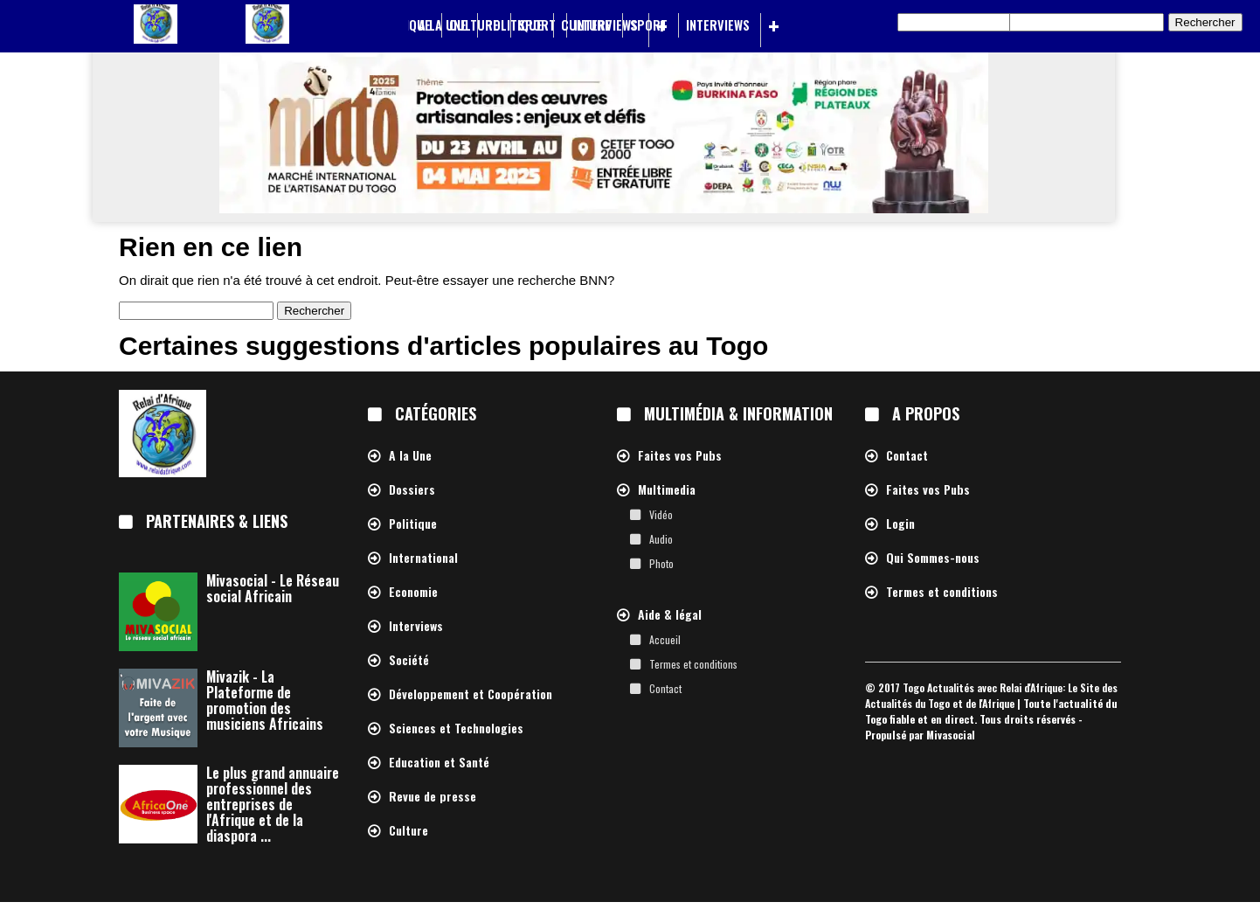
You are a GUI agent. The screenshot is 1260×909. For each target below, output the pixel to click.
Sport (649, 25)
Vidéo (661, 514)
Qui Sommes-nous (933, 558)
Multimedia (667, 490)
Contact (665, 688)
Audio (661, 538)
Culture (586, 25)
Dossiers (412, 490)
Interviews (718, 25)
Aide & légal (670, 615)
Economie (413, 592)
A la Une (443, 25)
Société (409, 660)
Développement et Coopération (470, 694)
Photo (661, 563)
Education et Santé (439, 762)
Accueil (665, 639)
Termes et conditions (693, 663)
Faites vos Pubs (680, 456)
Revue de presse (432, 796)
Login (900, 524)
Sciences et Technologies (456, 728)
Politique (514, 25)
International (423, 558)
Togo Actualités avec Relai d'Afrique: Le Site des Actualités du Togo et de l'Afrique (991, 695)
